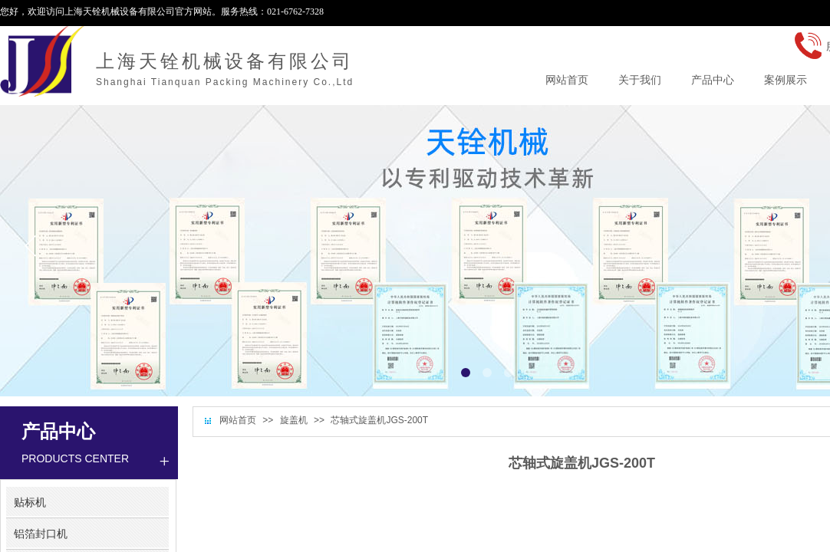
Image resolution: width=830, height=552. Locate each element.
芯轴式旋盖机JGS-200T (379, 420)
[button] (465, 372)
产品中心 (712, 80)
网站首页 (237, 420)
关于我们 (639, 80)
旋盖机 (294, 420)
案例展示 (785, 80)
